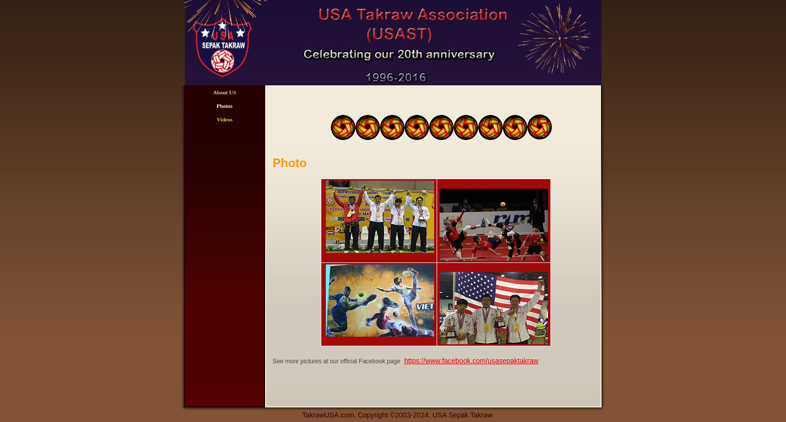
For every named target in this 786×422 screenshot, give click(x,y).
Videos (224, 119)
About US (224, 92)
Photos (225, 106)
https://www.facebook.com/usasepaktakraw (471, 361)
